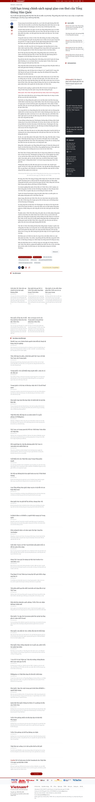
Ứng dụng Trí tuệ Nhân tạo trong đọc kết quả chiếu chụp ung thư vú (28, 575)
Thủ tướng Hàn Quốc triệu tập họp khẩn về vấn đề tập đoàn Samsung (75, 34)
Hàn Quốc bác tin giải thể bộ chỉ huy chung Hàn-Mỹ (26, 501)
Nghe (70, 151)
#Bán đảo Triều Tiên (47, 257)
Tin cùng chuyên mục (19, 338)
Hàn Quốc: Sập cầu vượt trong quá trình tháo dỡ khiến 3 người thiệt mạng (27, 689)
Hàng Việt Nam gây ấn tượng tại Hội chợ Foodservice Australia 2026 (26, 560)
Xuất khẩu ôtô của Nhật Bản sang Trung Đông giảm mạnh (26, 460)
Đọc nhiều (71, 23)
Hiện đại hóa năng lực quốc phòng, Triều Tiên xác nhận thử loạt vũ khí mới (27, 603)
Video (70, 90)
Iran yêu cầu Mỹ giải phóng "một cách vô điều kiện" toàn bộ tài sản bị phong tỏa (71, 159)
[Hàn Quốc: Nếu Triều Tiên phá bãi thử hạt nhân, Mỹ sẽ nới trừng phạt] (38, 92)
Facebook (11, 23)
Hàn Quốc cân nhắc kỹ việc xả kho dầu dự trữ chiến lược (27, 631)
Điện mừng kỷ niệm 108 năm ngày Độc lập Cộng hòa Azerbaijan (26, 531)
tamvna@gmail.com (63, 791)
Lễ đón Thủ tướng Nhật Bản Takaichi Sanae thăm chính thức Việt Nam (74, 42)
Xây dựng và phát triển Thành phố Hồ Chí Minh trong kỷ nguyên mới (74, 81)
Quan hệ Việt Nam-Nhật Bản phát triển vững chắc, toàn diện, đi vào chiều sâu (74, 49)
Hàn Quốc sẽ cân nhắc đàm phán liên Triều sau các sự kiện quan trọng (53, 290)
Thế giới (12, 5)
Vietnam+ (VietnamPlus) (20, 1)
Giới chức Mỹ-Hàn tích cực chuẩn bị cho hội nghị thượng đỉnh (18, 290)
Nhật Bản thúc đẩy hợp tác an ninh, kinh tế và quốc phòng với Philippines (26, 416)
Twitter (11, 27)
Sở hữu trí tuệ (37, 786)
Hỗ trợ (55, 786)
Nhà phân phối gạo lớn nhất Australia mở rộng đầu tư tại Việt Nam (27, 589)
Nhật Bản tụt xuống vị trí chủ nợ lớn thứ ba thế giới (26, 746)
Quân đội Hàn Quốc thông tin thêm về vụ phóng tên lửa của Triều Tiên (27, 704)
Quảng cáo (76, 786)
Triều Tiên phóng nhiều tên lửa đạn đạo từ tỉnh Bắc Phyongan (26, 719)
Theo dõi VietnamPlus (47, 267)
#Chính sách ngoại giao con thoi (25, 262)
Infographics (72, 63)
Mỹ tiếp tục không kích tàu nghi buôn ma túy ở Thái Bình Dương (28, 474)
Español (70, 1)
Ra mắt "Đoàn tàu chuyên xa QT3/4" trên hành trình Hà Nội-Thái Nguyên (74, 108)
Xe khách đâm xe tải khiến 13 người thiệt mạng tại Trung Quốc (27, 516)
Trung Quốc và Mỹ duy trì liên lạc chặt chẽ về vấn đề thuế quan (28, 386)
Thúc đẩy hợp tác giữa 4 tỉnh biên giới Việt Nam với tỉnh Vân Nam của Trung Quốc (27, 357)
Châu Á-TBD (19, 5)
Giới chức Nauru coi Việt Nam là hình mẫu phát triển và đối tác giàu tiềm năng (27, 546)
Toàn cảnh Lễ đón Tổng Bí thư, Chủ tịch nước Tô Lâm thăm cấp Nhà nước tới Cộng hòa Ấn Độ (74, 27)
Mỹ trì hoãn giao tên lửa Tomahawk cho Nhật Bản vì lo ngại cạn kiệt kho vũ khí (28, 761)
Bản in (11, 30)
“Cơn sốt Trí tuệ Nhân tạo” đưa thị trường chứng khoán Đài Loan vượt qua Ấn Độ (27, 660)
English (62, 1)
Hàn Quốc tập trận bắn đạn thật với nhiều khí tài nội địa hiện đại (27, 401)
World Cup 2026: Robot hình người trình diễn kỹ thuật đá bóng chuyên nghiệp (28, 342)
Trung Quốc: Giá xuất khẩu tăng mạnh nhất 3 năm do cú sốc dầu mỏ (27, 372)
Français (66, 1)
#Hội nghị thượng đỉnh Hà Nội (25, 257)
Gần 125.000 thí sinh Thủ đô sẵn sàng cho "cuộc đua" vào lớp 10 (74, 129)
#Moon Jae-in (33, 259)
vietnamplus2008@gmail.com (43, 794)
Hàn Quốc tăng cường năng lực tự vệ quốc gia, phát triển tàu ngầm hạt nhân (27, 646)
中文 (73, 1)
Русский (76, 1)
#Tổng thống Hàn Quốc (24, 259)
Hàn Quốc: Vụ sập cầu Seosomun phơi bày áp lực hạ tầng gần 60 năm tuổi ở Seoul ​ (27, 617)
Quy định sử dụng (45, 786)
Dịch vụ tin (70, 786)
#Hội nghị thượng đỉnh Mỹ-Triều (45, 259)
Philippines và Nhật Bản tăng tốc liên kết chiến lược (26, 674)
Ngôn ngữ (60, 786)
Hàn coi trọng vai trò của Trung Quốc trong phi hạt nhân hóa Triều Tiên (35, 320)
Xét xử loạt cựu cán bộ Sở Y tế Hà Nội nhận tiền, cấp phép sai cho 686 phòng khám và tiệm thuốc (71, 146)
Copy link (11, 33)
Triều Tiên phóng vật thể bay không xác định (24, 732)
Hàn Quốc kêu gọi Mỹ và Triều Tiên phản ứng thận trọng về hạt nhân (35, 290)
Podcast (71, 140)
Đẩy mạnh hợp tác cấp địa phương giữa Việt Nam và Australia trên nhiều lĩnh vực (26, 445)
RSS (51, 786)
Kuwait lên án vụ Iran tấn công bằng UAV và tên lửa (70, 170)
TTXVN (65, 786)
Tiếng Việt (58, 1)
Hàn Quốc (37, 262)
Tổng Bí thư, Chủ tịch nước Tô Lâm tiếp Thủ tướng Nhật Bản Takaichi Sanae (74, 56)
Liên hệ (81, 786)
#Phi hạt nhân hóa (37, 257)
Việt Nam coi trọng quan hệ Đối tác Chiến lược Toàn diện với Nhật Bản (28, 430)
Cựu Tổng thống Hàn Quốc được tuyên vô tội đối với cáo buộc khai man (27, 488)
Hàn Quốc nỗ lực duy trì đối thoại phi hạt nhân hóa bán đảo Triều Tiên (18, 320)
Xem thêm (36, 773)
